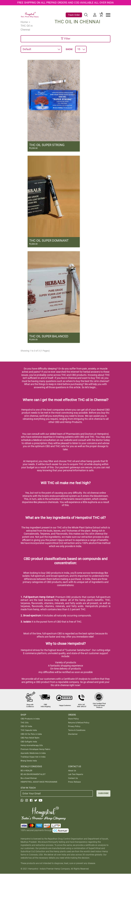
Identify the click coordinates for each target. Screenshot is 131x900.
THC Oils (25, 722)
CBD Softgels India (29, 741)
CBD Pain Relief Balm (30, 738)
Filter (65, 38)
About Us (72, 770)
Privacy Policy (74, 726)
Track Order (74, 15)
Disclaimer (73, 734)
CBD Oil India (26, 726)
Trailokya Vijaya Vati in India (33, 757)
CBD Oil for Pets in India (31, 734)
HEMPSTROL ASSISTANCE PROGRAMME (39, 782)
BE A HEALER (26, 770)
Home (24, 22)
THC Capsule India (29, 730)
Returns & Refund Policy (78, 722)
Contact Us (73, 778)
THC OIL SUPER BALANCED (48, 336)
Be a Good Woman (29, 778)
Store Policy (73, 718)
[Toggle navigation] (108, 15)
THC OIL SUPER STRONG (46, 145)
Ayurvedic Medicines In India (33, 753)
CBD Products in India (30, 718)
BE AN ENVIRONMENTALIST (33, 774)
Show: (69, 49)
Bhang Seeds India (29, 760)
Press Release (74, 782)
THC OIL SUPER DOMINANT (49, 240)
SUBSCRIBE (103, 793)
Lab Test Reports (75, 774)
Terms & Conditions (76, 730)
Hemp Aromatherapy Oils (32, 745)
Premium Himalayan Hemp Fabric (35, 749)
